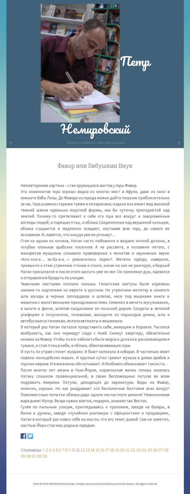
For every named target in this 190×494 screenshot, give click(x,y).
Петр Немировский (95, 69)
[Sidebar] (11, 143)
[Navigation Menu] (179, 143)
